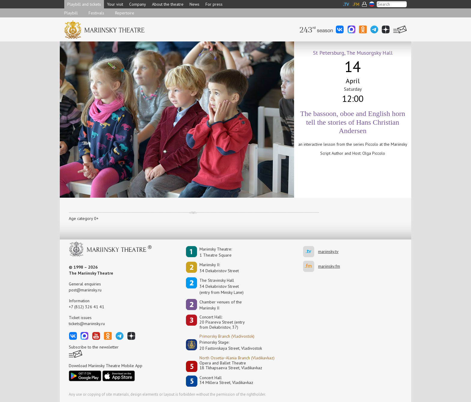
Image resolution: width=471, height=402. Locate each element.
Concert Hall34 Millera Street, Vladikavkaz (226, 380)
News (194, 4)
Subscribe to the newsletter (94, 347)
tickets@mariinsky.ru (87, 323)
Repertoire (124, 13)
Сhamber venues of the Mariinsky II (220, 305)
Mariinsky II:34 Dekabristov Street (219, 267)
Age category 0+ (84, 218)
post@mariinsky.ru (85, 290)
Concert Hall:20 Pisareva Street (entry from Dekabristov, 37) (222, 322)
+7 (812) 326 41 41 (86, 306)
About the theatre (168, 4)
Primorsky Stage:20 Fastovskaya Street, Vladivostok (226, 345)
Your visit (115, 4)
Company (137, 4)
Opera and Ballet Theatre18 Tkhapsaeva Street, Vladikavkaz (230, 365)
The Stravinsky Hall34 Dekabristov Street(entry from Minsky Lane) (221, 286)
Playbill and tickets (84, 4)
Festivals (96, 13)
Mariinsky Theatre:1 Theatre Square (215, 252)
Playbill (71, 13)
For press (214, 4)
